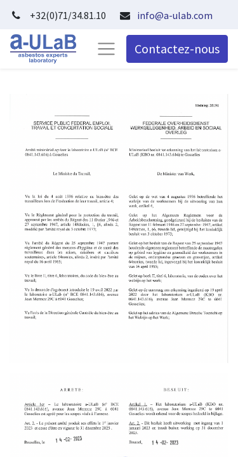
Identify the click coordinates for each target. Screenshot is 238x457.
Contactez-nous (177, 48)
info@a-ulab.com (175, 15)
